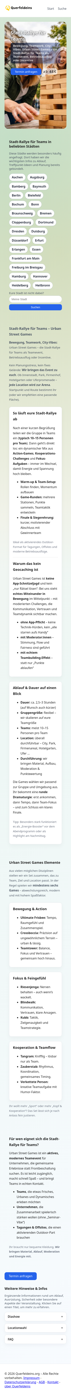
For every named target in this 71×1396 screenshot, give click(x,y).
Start (50, 8)
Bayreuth (39, 186)
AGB (42, 1382)
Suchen (35, 307)
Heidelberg (20, 285)
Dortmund (46, 222)
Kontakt (53, 1382)
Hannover (40, 276)
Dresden (18, 231)
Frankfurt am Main (26, 258)
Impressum (31, 1378)
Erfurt (39, 240)
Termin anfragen (26, 72)
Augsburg (37, 177)
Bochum (18, 204)
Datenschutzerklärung (20, 1382)
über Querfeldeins (17, 1386)
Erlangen (18, 249)
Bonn (35, 204)
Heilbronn (42, 285)
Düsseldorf (20, 240)
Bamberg (18, 186)
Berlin (16, 195)
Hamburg (19, 276)
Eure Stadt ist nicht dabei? (26, 293)
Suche (62, 8)
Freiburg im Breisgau (27, 267)
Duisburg (38, 231)
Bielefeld (34, 195)
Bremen (45, 213)
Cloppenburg (21, 222)
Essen (36, 249)
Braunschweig (22, 213)
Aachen (17, 177)
